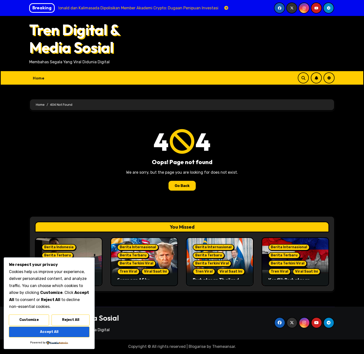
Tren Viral (128, 271)
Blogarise (197, 346)
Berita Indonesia (59, 247)
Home (38, 78)
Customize (29, 320)
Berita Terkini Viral (136, 263)
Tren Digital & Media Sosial (74, 38)
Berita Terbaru (57, 255)
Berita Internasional (138, 247)
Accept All (49, 332)
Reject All (70, 320)
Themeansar (223, 346)
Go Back (182, 186)
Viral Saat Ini (155, 271)
